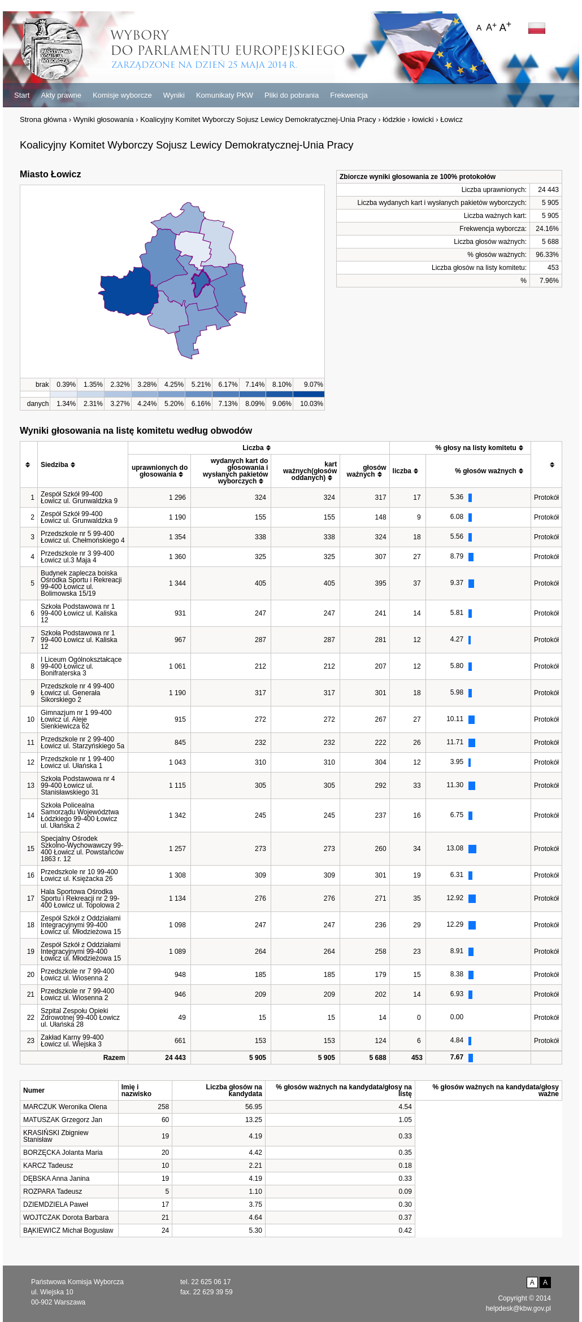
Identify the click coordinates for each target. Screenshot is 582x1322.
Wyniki (174, 95)
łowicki (422, 119)
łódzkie (394, 119)
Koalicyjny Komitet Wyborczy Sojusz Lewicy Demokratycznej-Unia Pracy (258, 119)
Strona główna (43, 119)
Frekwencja (348, 95)
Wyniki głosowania (103, 119)
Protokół (546, 497)
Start (21, 95)
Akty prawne (61, 95)
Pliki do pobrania (291, 95)
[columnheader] (29, 465)
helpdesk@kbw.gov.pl (518, 1308)
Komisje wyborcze (122, 95)
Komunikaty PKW (224, 95)
